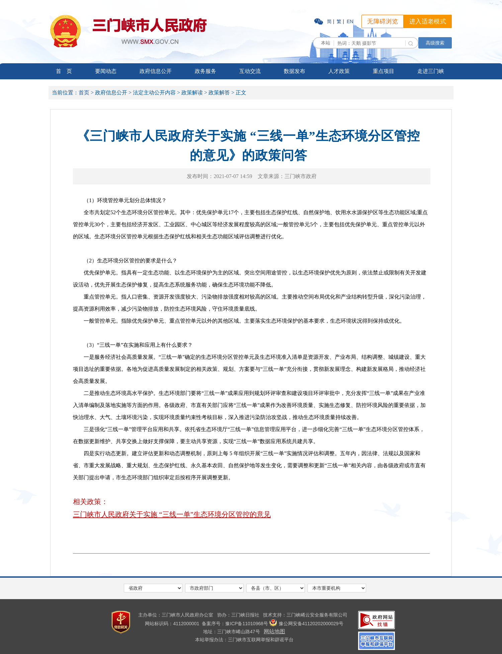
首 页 (64, 71)
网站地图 (274, 631)
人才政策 (339, 71)
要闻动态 (105, 71)
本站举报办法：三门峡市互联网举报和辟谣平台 (244, 639)
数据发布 (294, 71)
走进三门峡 (430, 71)
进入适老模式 (427, 21)
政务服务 (205, 71)
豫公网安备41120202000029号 (306, 623)
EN (350, 21)
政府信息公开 (156, 71)
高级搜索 (435, 43)
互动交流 (250, 71)
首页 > (86, 92)
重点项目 (383, 71)
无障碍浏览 (382, 21)
